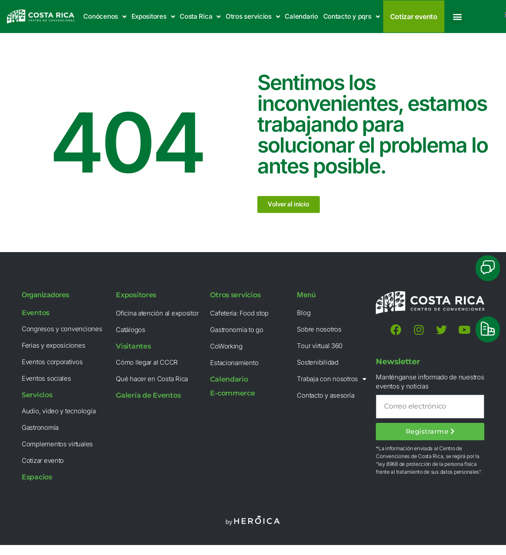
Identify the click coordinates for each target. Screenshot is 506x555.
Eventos (35, 313)
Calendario (301, 16)
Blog (303, 313)
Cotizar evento (43, 460)
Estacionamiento (234, 363)
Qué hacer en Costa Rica (152, 379)
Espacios (37, 477)
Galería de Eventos (148, 395)
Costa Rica (200, 16)
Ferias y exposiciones (53, 345)
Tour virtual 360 (319, 346)
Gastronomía (40, 427)
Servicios (37, 395)
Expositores (153, 16)
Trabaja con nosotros (331, 379)
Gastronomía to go (236, 330)
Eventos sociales (46, 378)
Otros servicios (253, 16)
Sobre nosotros (319, 329)
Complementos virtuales (57, 444)
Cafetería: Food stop (239, 313)
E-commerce (232, 393)
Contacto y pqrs (351, 16)
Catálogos (130, 330)
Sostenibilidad (317, 362)
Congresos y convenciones (62, 329)
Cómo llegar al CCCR (147, 362)
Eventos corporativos (52, 362)
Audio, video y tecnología (58, 411)
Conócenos (104, 16)
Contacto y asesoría (325, 395)
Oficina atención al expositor (157, 313)
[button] (457, 17)
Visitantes (133, 346)
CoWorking (226, 346)
